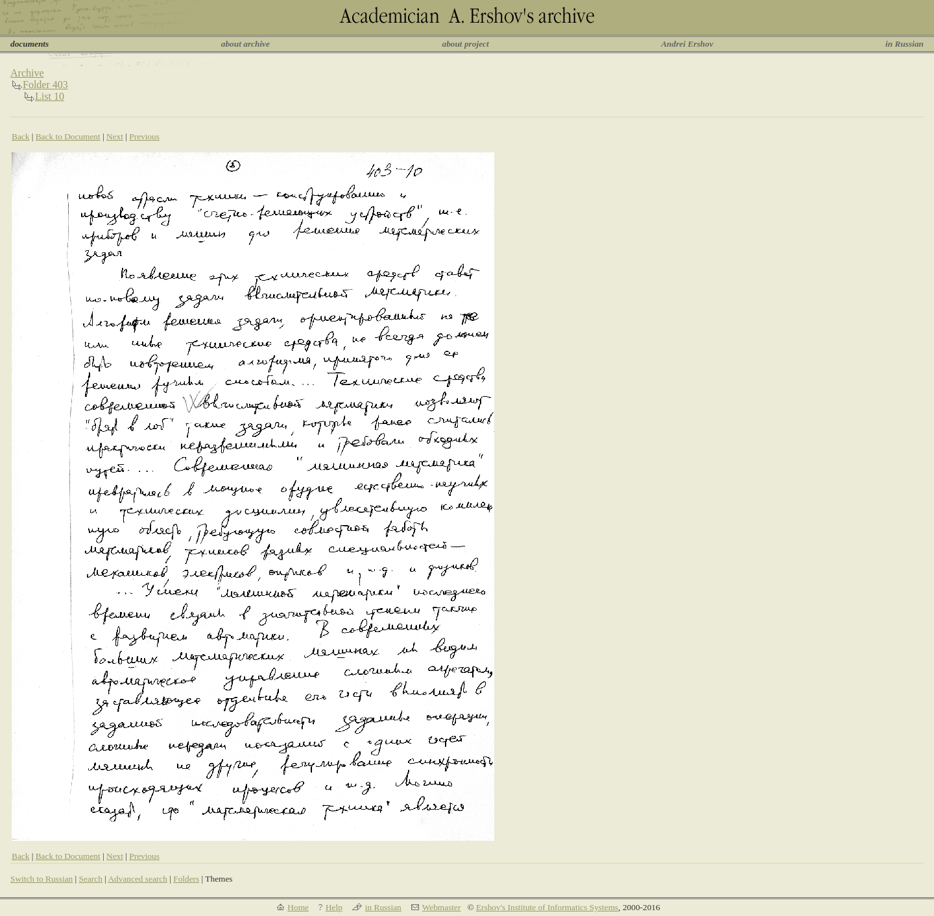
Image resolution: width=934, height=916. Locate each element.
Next (114, 136)
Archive (27, 72)
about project (465, 44)
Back (20, 136)
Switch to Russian (41, 879)
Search (90, 879)
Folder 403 (45, 84)
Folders (186, 879)
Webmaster (441, 907)
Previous (144, 136)
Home (298, 907)
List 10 (49, 96)
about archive (245, 44)
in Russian (904, 44)
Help (334, 907)
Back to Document (68, 136)
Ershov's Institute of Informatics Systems (547, 907)
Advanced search (137, 879)
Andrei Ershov (687, 44)
